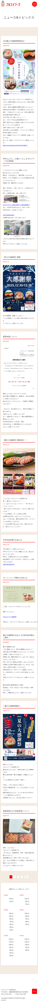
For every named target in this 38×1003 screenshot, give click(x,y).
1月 (11, 901)
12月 (26, 898)
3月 (11, 927)
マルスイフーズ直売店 (9, 617)
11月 (11, 916)
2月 (11, 930)
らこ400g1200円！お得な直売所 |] (20, 205)
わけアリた (6, 205)
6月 (11, 898)
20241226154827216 (8, 564)
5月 (11, 953)
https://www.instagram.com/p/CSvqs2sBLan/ (15, 145)
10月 (11, 944)
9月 (11, 947)
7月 (27, 904)
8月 (27, 901)
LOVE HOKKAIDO (8, 215)
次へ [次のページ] (26, 877)
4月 (11, 924)
